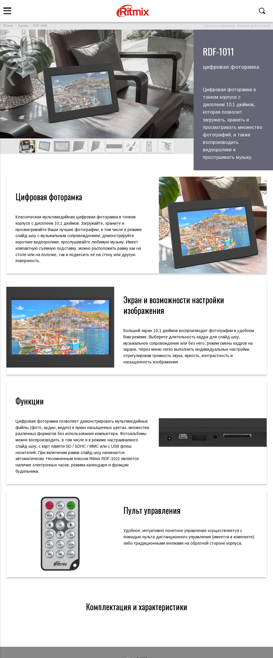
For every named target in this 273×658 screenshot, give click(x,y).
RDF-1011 (40, 25)
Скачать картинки (219, 25)
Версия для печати (253, 25)
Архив (23, 25)
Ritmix (8, 25)
